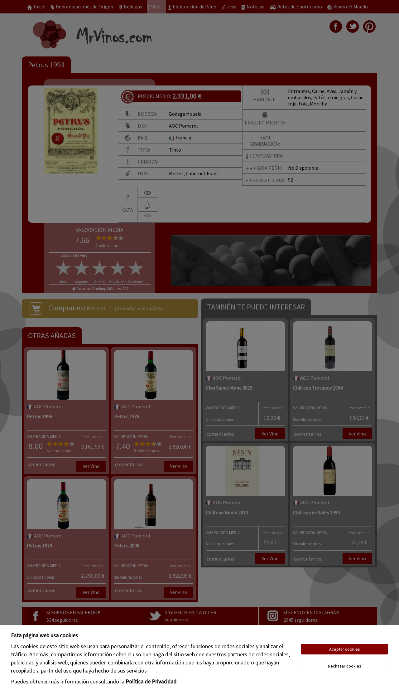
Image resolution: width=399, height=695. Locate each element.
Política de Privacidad (151, 681)
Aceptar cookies (344, 649)
